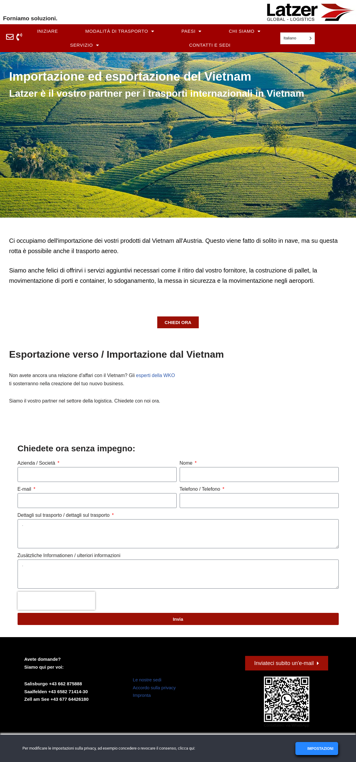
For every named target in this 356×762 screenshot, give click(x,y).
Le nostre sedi (147, 680)
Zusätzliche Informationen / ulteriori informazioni (69, 556)
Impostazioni (319, 749)
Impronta (142, 695)
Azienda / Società (37, 463)
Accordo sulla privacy (154, 688)
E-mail (25, 489)
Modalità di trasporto (119, 31)
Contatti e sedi (210, 45)
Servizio (84, 45)
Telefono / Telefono (200, 489)
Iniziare (47, 31)
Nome (187, 463)
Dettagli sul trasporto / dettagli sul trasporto (64, 515)
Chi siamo (244, 31)
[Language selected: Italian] (297, 38)
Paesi (191, 31)
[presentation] (56, 601)
